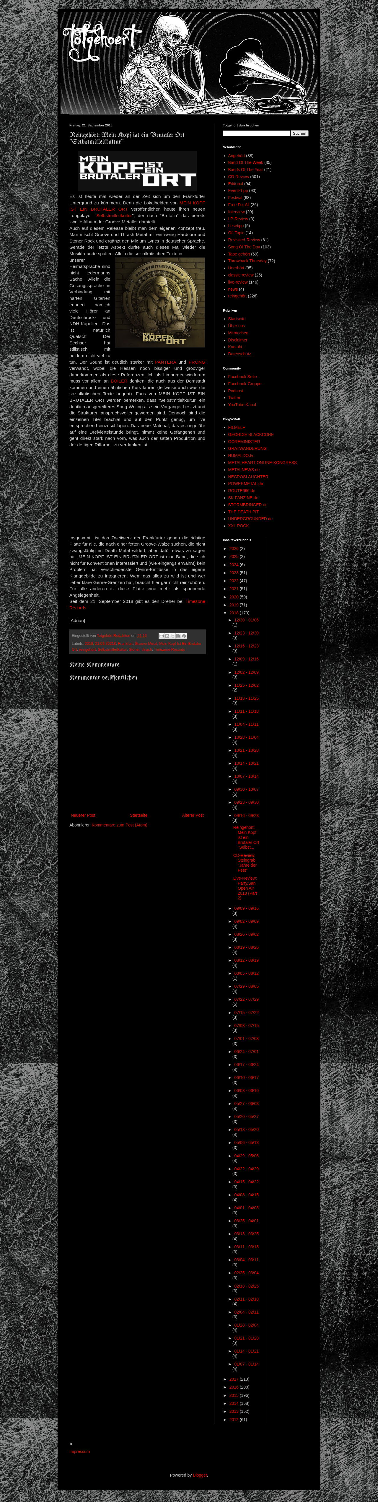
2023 (234, 572)
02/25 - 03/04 (246, 1272)
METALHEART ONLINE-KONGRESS (262, 462)
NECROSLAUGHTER (248, 476)
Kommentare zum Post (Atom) (119, 825)
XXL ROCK (238, 525)
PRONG (197, 361)
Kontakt (235, 346)
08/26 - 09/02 (246, 934)
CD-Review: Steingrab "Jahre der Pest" (245, 863)
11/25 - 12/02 (246, 685)
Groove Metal (146, 644)
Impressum (79, 1451)
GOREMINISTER (244, 441)
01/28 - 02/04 (246, 1325)
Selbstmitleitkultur (114, 215)
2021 (234, 588)
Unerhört (236, 268)
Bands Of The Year (245, 169)
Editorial (235, 183)
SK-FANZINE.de (243, 497)
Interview (236, 211)
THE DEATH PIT (243, 512)
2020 (234, 597)
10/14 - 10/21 (246, 763)
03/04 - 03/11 (246, 1259)
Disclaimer (237, 340)
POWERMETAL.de (245, 483)
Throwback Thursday (247, 260)
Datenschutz (239, 354)
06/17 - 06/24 (246, 1064)
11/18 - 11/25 (246, 698)
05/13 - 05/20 (246, 1129)
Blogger (200, 1475)
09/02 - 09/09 (246, 921)
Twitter (234, 397)
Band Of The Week (245, 162)
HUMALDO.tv (240, 455)
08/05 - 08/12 (246, 973)
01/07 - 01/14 (246, 1364)
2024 (234, 564)
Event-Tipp (238, 190)
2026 (234, 548)
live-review (238, 282)
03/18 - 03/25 (246, 1233)
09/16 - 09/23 (246, 815)
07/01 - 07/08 (246, 1038)
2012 (234, 1419)
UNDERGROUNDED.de (250, 518)
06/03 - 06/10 (246, 1090)
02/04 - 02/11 (246, 1312)
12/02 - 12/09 (246, 672)
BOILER (119, 380)
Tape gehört (239, 254)
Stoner (134, 649)
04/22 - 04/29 (246, 1168)
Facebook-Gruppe (245, 383)
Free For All (239, 204)
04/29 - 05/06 (246, 1155)
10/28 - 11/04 (246, 737)
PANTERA (165, 361)
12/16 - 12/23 (246, 646)
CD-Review (238, 176)
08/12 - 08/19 (246, 960)
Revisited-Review (244, 239)
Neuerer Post (83, 815)
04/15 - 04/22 (246, 1181)
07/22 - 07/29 (246, 999)
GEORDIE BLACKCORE (251, 434)
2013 (234, 1411)
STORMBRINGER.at (247, 504)
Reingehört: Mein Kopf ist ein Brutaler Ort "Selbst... (246, 837)
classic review (241, 275)
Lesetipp (236, 225)
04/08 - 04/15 (246, 1194)
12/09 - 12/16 (246, 659)
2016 (234, 1387)
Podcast (235, 390)
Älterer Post (193, 815)
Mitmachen (238, 333)
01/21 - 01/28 (246, 1338)
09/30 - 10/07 (246, 789)
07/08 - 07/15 (246, 1025)
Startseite (138, 815)
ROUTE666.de (241, 490)
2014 (234, 1403)
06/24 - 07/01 (246, 1051)
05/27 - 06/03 (246, 1103)
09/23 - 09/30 (246, 802)
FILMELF (236, 427)
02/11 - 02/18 (246, 1299)
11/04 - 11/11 (246, 724)
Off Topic (236, 232)
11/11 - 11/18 (246, 711)
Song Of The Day (244, 247)
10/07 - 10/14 (246, 776)
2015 (234, 1395)
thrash (147, 649)
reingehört (87, 649)
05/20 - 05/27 (246, 1116)
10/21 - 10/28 (246, 750)
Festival (235, 197)
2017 (234, 1379)
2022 (234, 580)
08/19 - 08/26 (246, 947)
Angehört (236, 155)
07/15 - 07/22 (246, 1012)
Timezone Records (169, 649)
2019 (234, 605)
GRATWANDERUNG (247, 448)
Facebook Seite (242, 376)
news (233, 289)
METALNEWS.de (244, 469)
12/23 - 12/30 (246, 633)
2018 (89, 644)
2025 (234, 556)
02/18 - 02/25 (246, 1286)
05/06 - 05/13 (246, 1142)
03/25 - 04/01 (246, 1220)
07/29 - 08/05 (246, 986)
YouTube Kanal (242, 404)
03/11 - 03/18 (246, 1246)
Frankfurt (125, 644)
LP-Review (238, 219)
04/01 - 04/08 (246, 1207)
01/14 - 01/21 (246, 1351)
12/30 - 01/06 (246, 620)
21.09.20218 (105, 644)
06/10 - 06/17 (246, 1077)
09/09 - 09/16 (246, 908)
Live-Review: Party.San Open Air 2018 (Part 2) (245, 888)
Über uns (236, 325)
